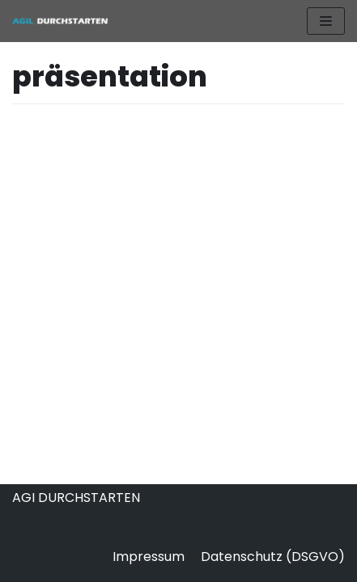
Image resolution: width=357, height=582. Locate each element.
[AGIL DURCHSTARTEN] (60, 21)
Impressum (149, 556)
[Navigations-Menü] (326, 21)
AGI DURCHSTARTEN (76, 497)
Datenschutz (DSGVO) (273, 556)
